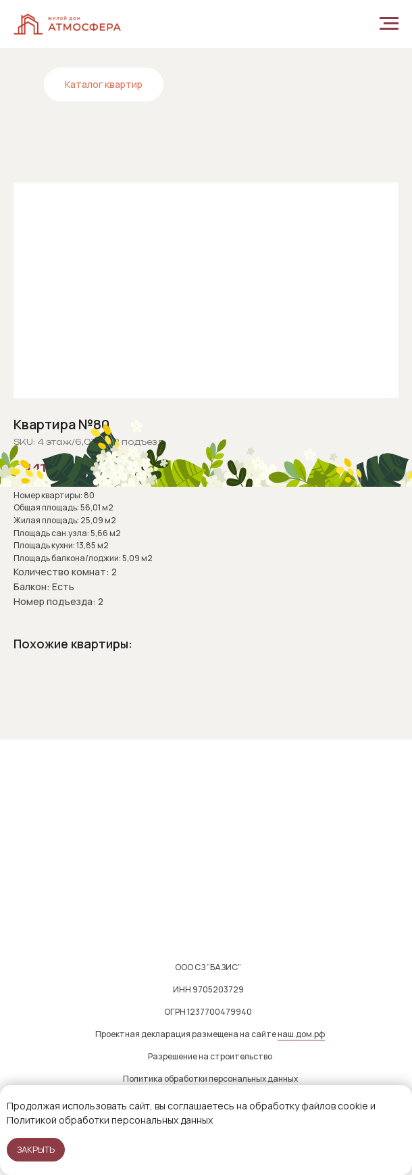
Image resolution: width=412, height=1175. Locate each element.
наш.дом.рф (301, 1034)
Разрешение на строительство (210, 1056)
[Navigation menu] (389, 23)
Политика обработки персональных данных (210, 1078)
